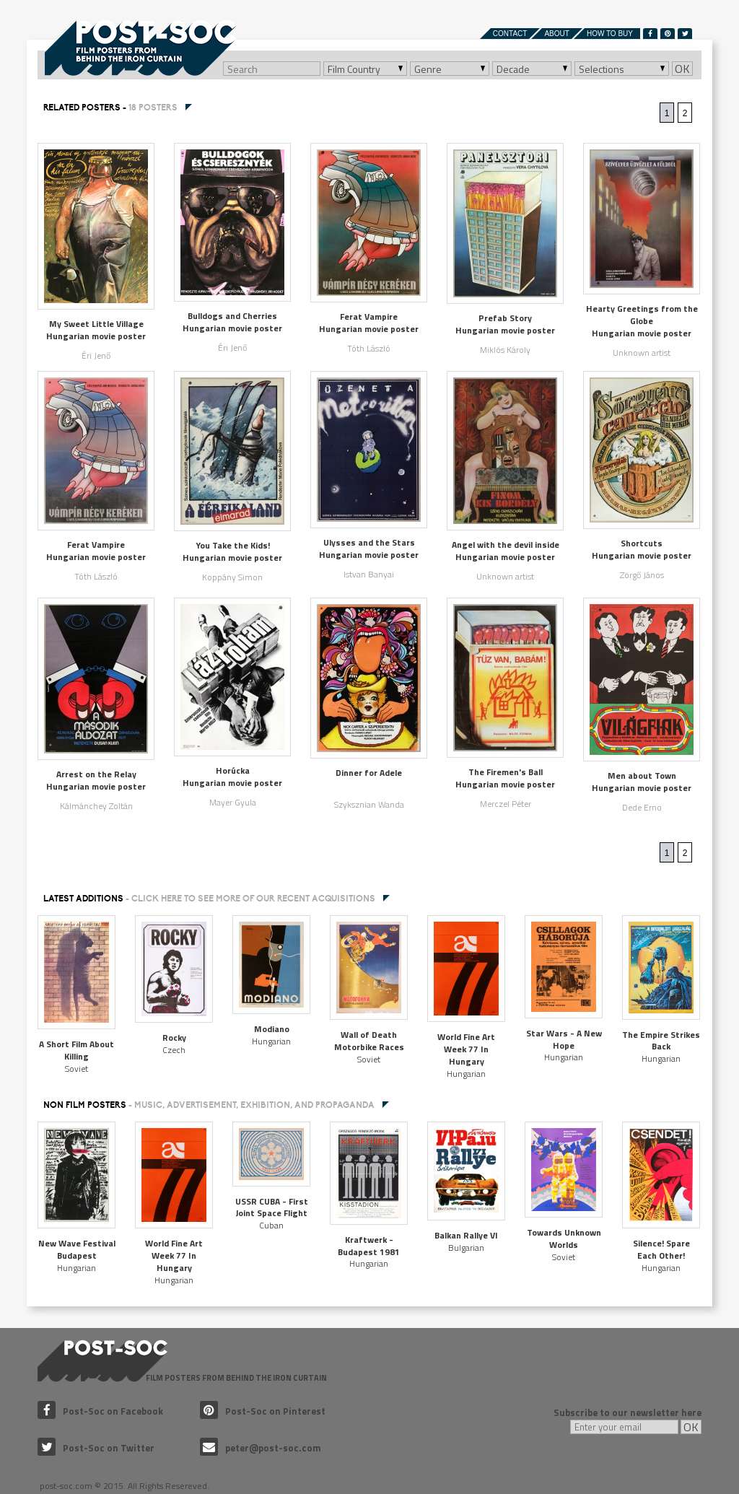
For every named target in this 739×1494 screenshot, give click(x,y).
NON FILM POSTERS (209, 1105)
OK (682, 68)
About (556, 34)
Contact (510, 34)
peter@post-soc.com (260, 1448)
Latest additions (209, 899)
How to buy (610, 34)
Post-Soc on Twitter (96, 1448)
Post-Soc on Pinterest (262, 1411)
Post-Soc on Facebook (100, 1411)
